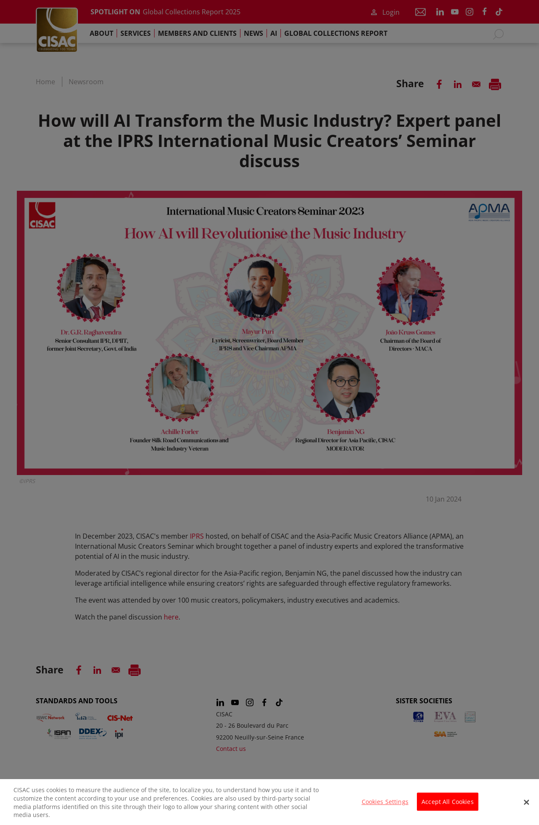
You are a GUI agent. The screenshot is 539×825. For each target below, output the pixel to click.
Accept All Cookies (448, 807)
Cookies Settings (385, 807)
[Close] (526, 807)
